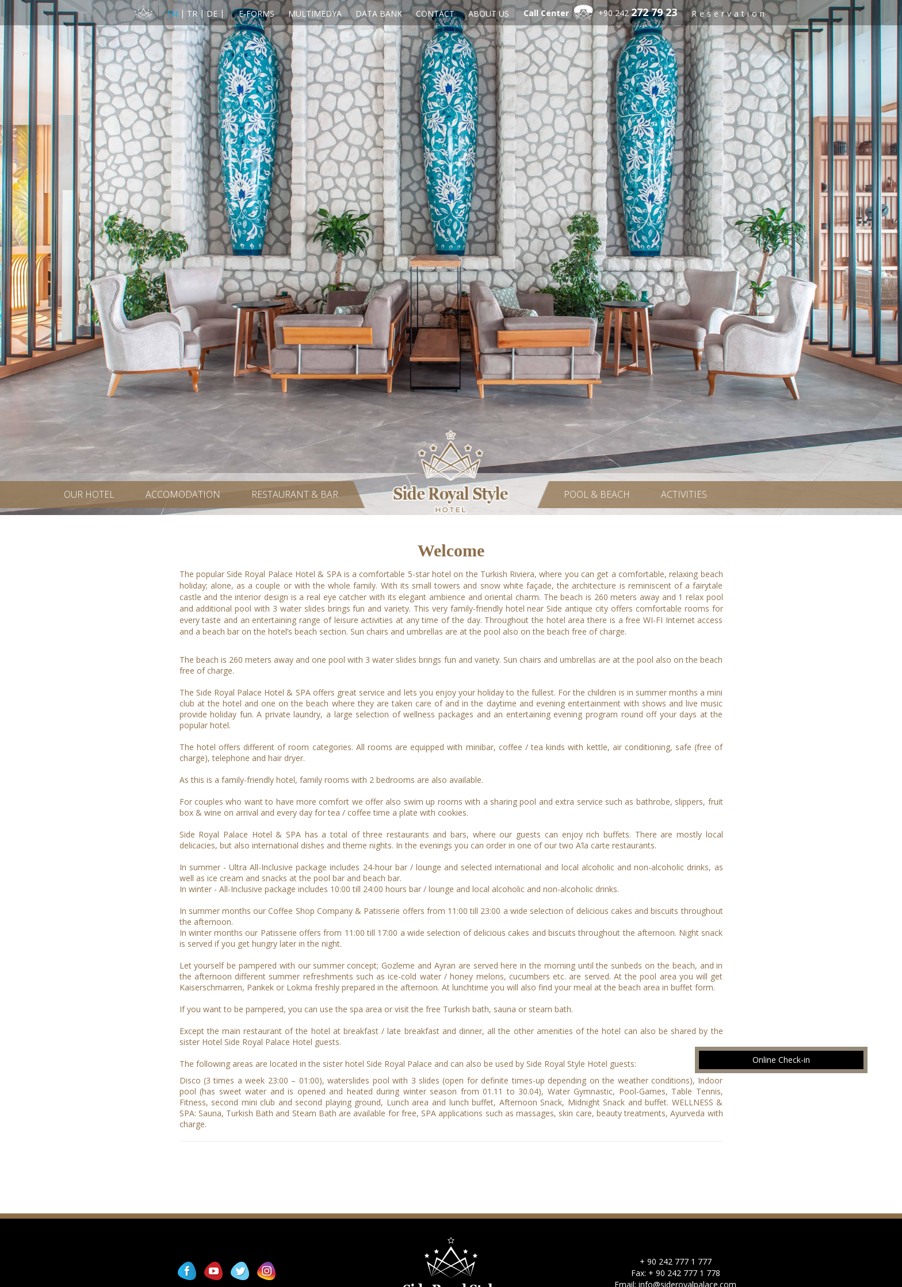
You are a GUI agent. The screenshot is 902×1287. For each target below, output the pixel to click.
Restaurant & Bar (294, 494)
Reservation (729, 13)
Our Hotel (89, 494)
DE (213, 13)
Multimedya (315, 13)
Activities (684, 494)
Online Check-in (781, 1059)
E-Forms (256, 13)
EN (173, 13)
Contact (435, 13)
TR (193, 13)
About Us (488, 13)
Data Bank (379, 13)
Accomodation (183, 494)
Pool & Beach (597, 494)
